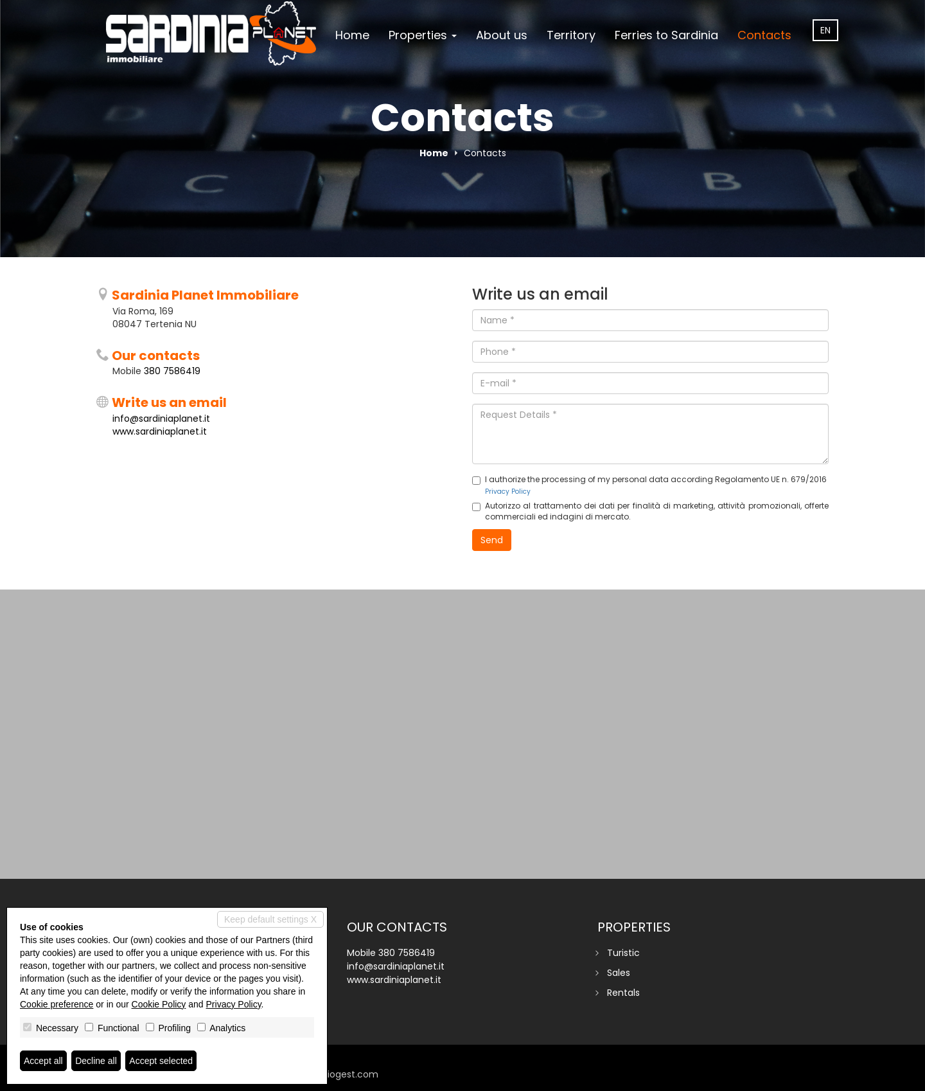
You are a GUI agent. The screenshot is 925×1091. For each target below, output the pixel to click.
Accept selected (161, 1061)
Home (352, 35)
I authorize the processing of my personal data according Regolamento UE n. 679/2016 (649, 485)
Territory (571, 35)
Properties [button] (423, 35)
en (825, 30)
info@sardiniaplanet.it (161, 418)
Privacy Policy (508, 491)
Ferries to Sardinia (666, 35)
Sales (618, 972)
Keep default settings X (270, 919)
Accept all (43, 1061)
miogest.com (348, 1074)
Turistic (623, 952)
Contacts (764, 35)
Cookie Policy (159, 1004)
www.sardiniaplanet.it (159, 431)
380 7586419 (172, 371)
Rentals (623, 992)
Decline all (96, 1061)
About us (501, 35)
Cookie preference (56, 1004)
